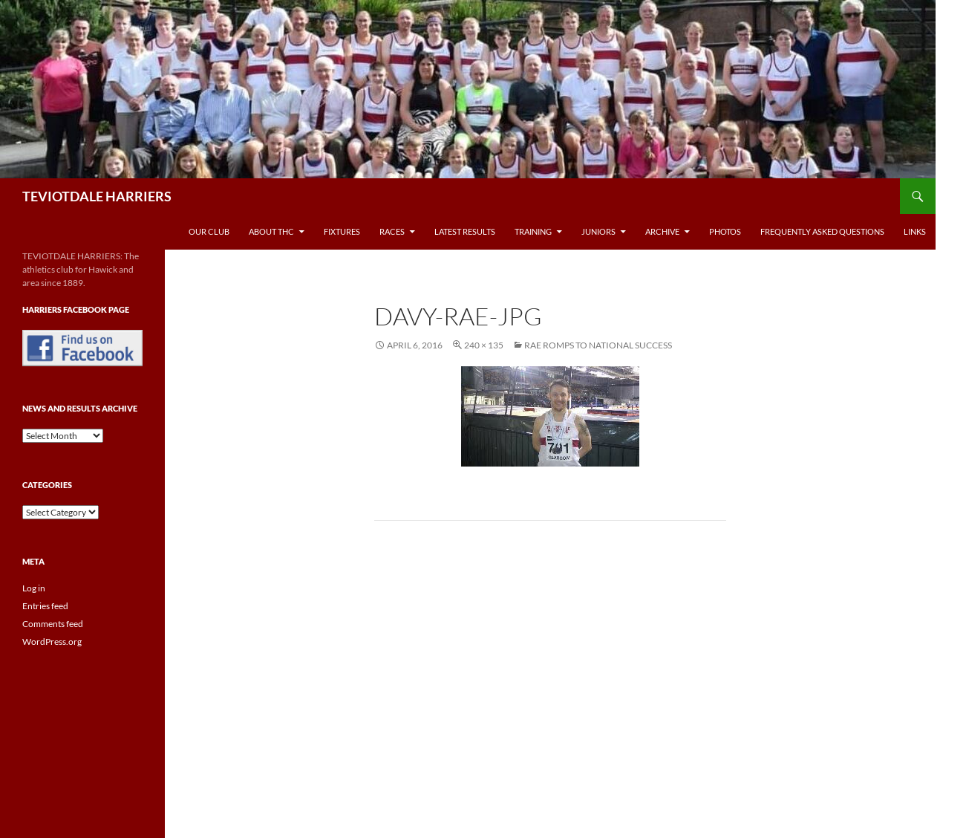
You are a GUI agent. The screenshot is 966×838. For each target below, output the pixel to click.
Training (533, 231)
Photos (725, 231)
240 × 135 (483, 345)
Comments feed (52, 623)
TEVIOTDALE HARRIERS (97, 196)
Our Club (209, 231)
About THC (271, 231)
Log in (33, 588)
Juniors (598, 231)
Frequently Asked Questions (822, 231)
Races (392, 231)
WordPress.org (52, 641)
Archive (662, 231)
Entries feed (45, 605)
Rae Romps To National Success (598, 345)
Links (915, 231)
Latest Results (464, 231)
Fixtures (342, 231)
